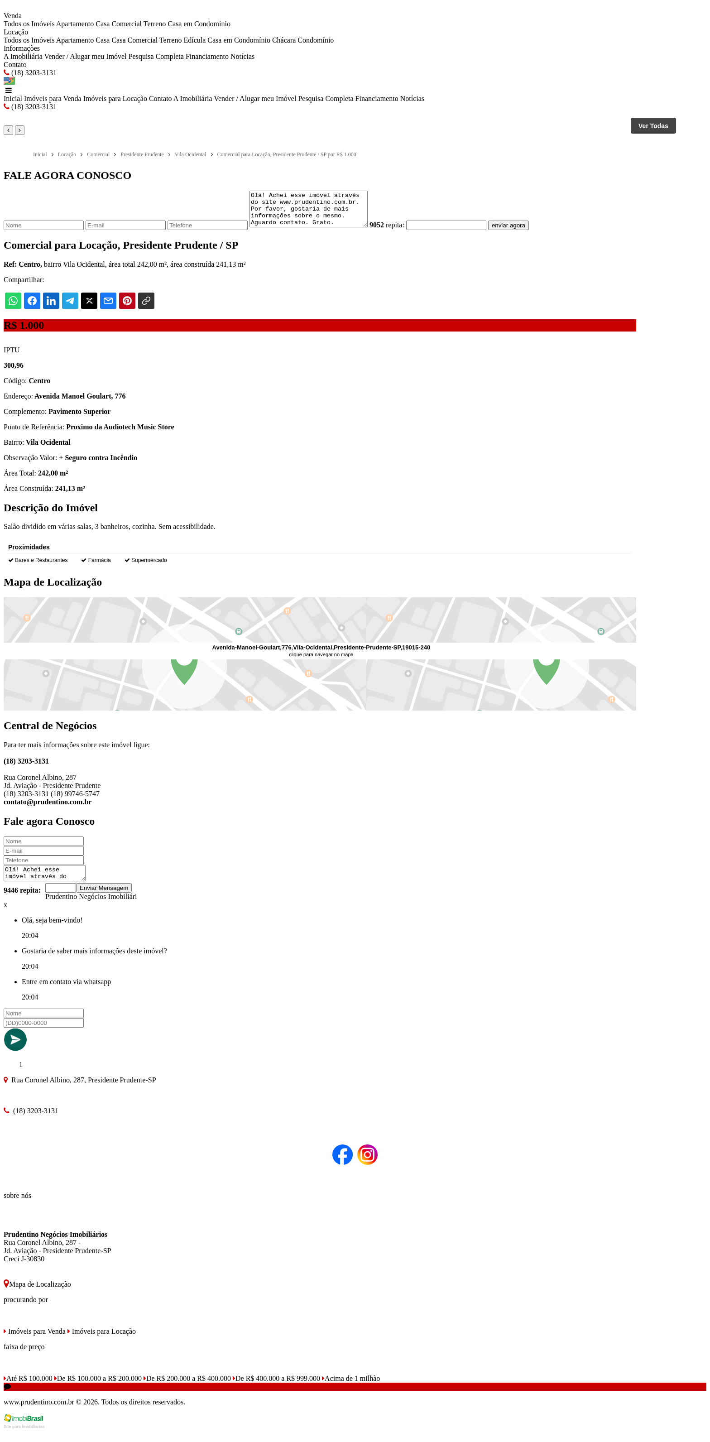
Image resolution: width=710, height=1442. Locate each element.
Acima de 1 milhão (351, 1388)
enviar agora (522, 232)
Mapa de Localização (37, 1294)
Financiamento (207, 56)
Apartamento (75, 24)
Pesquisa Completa (156, 56)
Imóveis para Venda (53, 98)
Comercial (126, 24)
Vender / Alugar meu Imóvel (85, 56)
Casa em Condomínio (199, 24)
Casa (103, 24)
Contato (15, 64)
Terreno (155, 24)
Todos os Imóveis (29, 24)
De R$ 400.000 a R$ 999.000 (276, 1388)
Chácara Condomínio (303, 40)
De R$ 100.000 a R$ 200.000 (98, 1388)
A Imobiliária (23, 56)
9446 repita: (22, 900)
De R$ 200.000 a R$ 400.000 (187, 1388)
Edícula (194, 40)
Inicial (13, 98)
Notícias (242, 56)
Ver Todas (653, 126)
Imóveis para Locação (115, 98)
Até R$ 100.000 (28, 1388)
